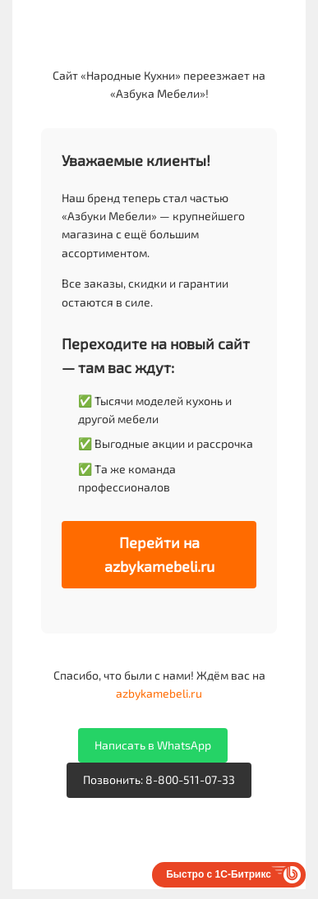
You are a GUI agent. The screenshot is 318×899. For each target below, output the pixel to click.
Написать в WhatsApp (152, 745)
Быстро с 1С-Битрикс (218, 874)
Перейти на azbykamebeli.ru (159, 554)
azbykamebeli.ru (159, 693)
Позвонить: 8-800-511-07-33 (159, 779)
